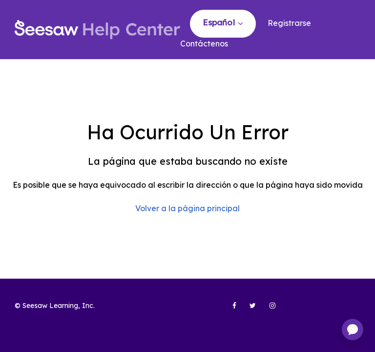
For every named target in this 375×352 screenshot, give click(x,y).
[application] (352, 329)
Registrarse (289, 23)
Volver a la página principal (187, 208)
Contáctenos (204, 43)
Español (220, 22)
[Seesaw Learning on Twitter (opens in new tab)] (248, 309)
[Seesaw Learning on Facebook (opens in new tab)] (229, 309)
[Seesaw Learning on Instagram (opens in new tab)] (268, 309)
